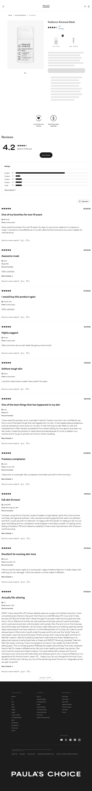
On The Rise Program (42, 709)
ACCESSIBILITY (22, 754)
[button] (3, 6)
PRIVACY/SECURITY (31, 754)
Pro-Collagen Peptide (16, 717)
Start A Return (65, 699)
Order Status (65, 696)
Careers (38, 704)
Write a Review (46, 155)
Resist (13, 720)
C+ (12, 699)
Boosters (14, 696)
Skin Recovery (15, 728)
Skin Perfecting (15, 725)
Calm (13, 701)
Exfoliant (13, 712)
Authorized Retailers (41, 699)
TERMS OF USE (14, 754)
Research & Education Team (43, 717)
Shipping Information (67, 704)
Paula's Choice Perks (41, 712)
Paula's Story (40, 715)
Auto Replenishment (41, 701)
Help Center (65, 709)
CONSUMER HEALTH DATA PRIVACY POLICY (45, 754)
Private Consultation (66, 707)
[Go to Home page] (46, 6)
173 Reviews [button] (61, 27)
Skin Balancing (15, 722)
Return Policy (65, 701)
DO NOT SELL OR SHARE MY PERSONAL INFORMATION (67, 754)
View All (13, 730)
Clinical (13, 707)
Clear (13, 704)
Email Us (64, 712)
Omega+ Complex (16, 715)
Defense (13, 709)
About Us (39, 696)
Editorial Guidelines (41, 707)
